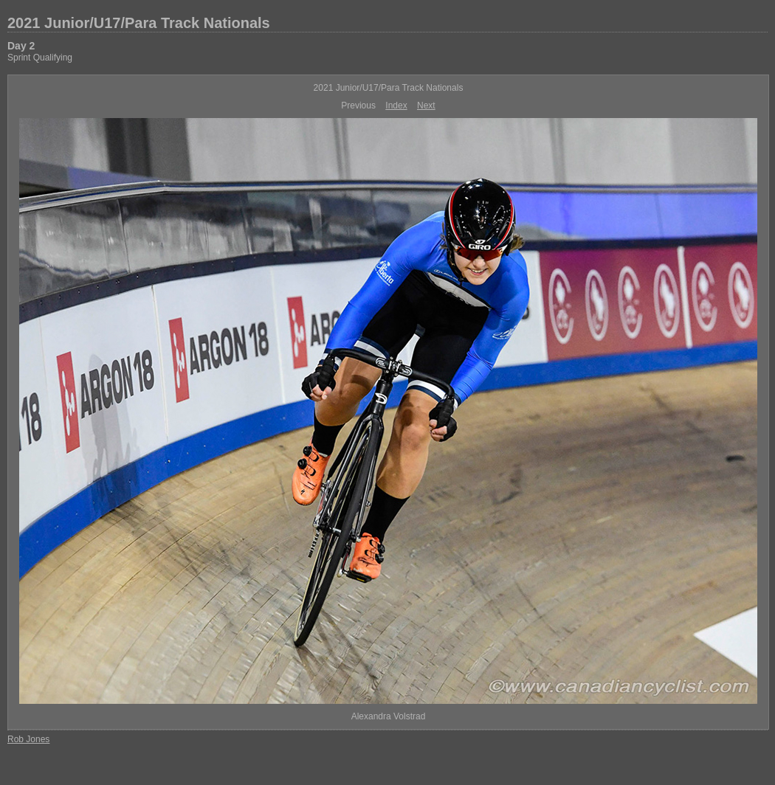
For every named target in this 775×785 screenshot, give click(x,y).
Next (426, 105)
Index (396, 105)
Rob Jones (28, 739)
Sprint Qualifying (39, 57)
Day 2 (21, 46)
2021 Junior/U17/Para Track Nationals (138, 23)
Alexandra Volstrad (388, 716)
